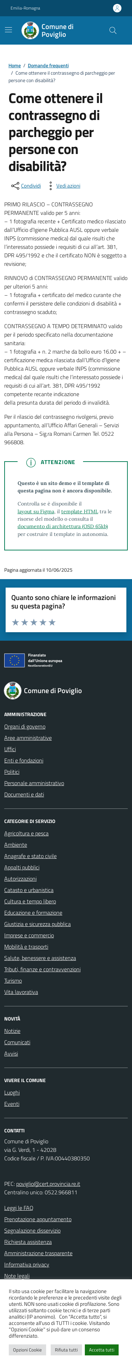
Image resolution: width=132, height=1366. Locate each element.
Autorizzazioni (20, 878)
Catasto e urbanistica (29, 890)
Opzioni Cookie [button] (27, 1349)
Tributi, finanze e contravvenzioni (42, 969)
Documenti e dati (24, 794)
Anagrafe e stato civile (30, 856)
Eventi (11, 1103)
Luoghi (12, 1092)
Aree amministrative (28, 737)
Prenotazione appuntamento (37, 1219)
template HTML (79, 511)
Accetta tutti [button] (101, 1349)
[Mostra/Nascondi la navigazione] (8, 29)
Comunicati (17, 1042)
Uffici (10, 749)
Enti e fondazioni (23, 760)
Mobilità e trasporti (26, 946)
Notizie (12, 1031)
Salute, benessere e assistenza (40, 958)
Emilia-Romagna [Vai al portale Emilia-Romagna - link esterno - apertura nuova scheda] (25, 8)
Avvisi (11, 1053)
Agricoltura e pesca (26, 833)
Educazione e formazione (33, 912)
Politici (11, 771)
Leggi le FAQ (18, 1208)
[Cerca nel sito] (113, 30)
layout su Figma (36, 511)
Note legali (17, 1275)
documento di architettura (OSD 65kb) (63, 526)
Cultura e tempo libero (30, 901)
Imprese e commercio (29, 935)
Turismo (13, 980)
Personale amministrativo (34, 783)
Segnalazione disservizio (32, 1230)
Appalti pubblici (21, 867)
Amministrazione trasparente (38, 1253)
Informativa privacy (26, 1264)
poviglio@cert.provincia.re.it (48, 1183)
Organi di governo (24, 726)
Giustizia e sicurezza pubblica (37, 924)
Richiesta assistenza (28, 1242)
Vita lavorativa (21, 992)
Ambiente (15, 844)
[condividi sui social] (25, 186)
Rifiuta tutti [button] (66, 1349)
